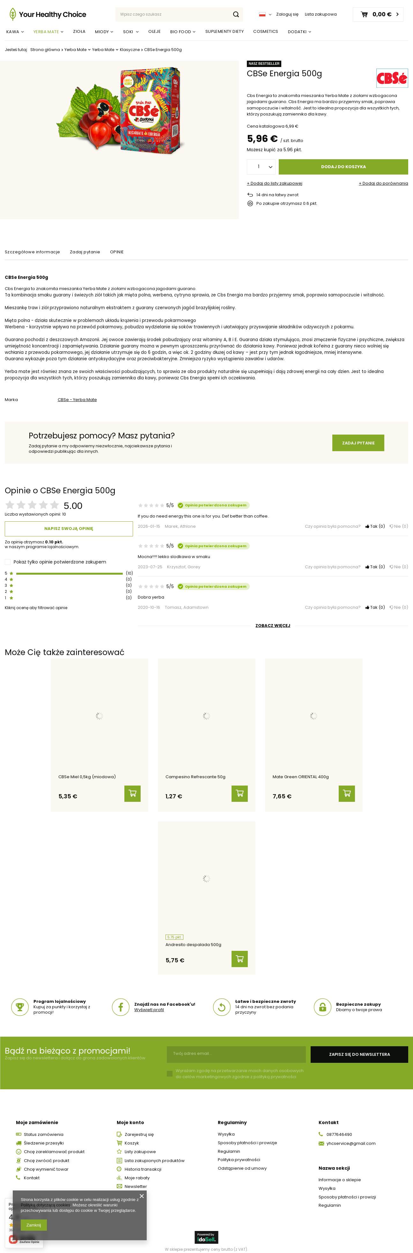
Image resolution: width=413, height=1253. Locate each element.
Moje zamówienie (37, 1117)
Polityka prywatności (239, 1154)
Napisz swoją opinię (68, 529)
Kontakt (32, 1172)
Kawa (12, 32)
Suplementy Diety (224, 31)
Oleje (154, 31)
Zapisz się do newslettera (359, 1049)
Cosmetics (265, 31)
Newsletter (136, 1181)
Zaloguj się (287, 14)
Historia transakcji (143, 1164)
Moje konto (130, 1117)
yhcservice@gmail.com (351, 1138)
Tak (375, 526)
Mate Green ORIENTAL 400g (301, 777)
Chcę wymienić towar (46, 1164)
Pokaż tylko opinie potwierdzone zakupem (60, 562)
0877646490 (339, 1129)
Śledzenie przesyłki (44, 1138)
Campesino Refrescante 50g (195, 777)
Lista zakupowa (321, 14)
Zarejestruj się (139, 1129)
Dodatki (297, 32)
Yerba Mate (46, 32)
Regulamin (229, 1146)
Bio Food (180, 32)
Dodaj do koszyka (343, 167)
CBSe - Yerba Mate (77, 400)
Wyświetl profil (149, 1004)
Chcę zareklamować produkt (54, 1146)
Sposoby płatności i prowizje (247, 1137)
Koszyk (132, 1138)
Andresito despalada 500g (193, 942)
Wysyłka (226, 1129)
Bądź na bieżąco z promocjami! (67, 1045)
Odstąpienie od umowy (242, 1163)
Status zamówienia (43, 1129)
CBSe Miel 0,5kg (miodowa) (87, 777)
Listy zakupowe (140, 1146)
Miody (102, 32)
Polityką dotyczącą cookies (45, 1205)
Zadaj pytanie (358, 443)
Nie (399, 526)
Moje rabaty (137, 1172)
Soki (128, 32)
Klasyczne (130, 49)
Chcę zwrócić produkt (46, 1155)
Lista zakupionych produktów (155, 1155)
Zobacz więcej (272, 626)
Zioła (79, 31)
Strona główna (45, 49)
